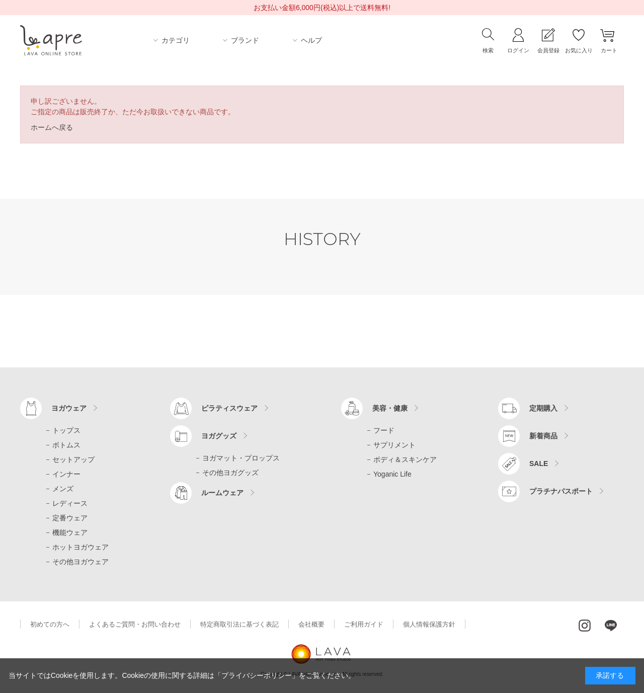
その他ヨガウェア (80, 562)
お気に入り (579, 50)
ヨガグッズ (218, 436)
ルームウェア (222, 493)
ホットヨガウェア (80, 547)
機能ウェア (70, 532)
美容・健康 (390, 408)
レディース (70, 503)
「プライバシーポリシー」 (256, 675)
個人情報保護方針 (429, 624)
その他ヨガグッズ (230, 473)
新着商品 (543, 436)
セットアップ (73, 459)
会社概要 (311, 624)
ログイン (518, 50)
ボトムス (66, 445)
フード (383, 430)
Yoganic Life (392, 474)
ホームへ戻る (52, 127)
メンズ (62, 489)
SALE (538, 463)
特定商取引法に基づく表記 (239, 624)
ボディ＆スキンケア (405, 459)
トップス (66, 430)
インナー (66, 474)
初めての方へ (49, 624)
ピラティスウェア (229, 408)
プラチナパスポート (561, 491)
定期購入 (543, 408)
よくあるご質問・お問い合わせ (135, 624)
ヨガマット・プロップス (241, 458)
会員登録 (548, 50)
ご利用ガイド (363, 624)
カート (609, 50)
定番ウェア (70, 518)
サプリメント (394, 445)
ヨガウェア (69, 408)
